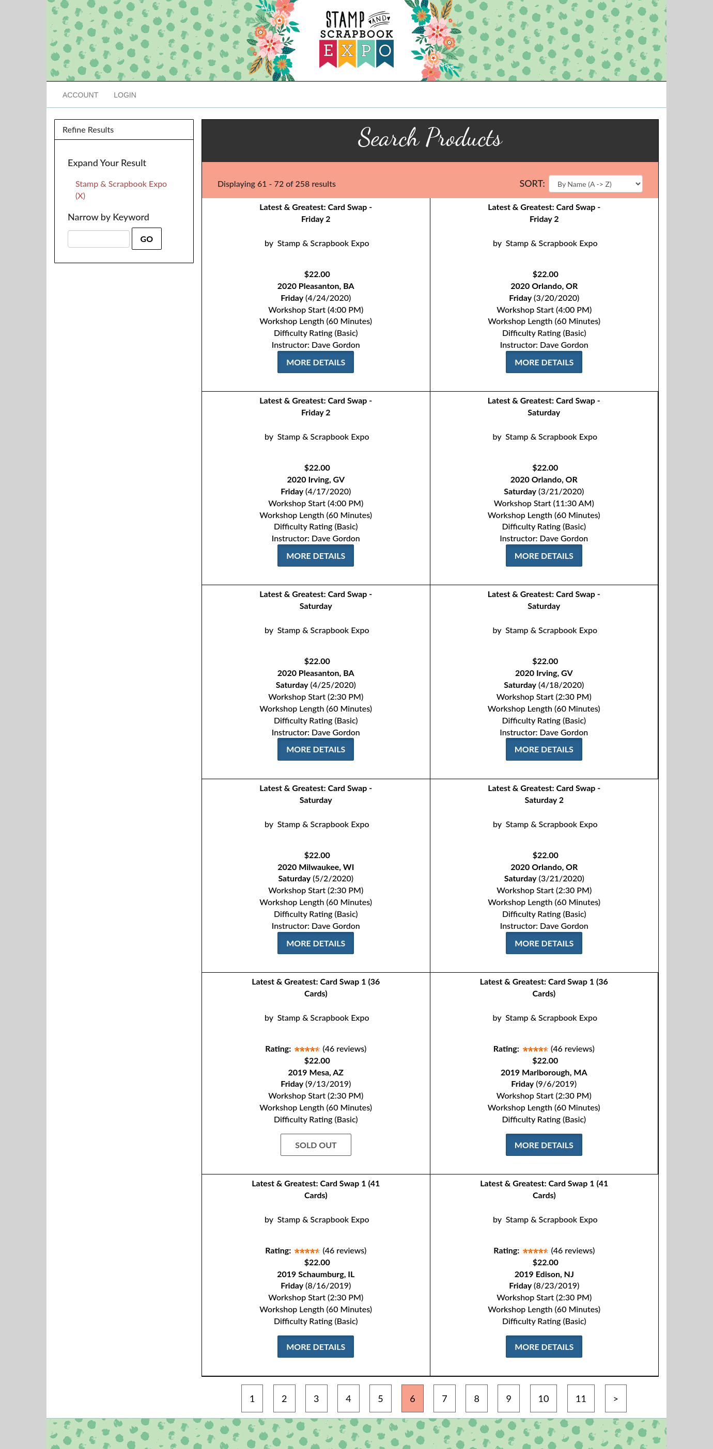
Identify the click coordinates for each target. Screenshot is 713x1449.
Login (125, 95)
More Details (315, 362)
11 (581, 1398)
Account (80, 95)
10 (543, 1398)
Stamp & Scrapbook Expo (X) (121, 189)
